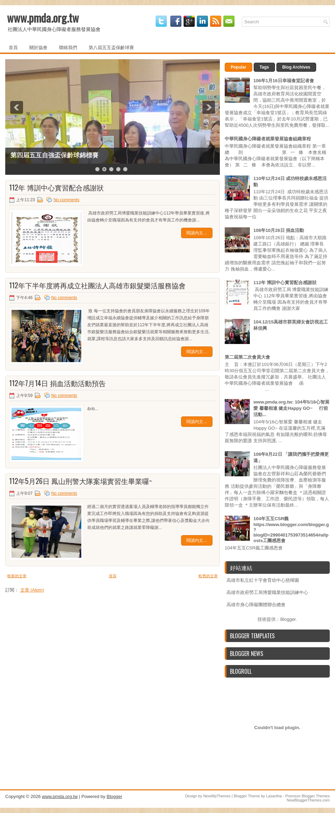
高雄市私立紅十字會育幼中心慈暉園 (262, 580)
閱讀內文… (196, 232)
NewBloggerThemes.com (308, 800)
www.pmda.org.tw (43, 17)
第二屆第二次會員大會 (247, 357)
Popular (238, 67)
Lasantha (274, 796)
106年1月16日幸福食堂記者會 (283, 80)
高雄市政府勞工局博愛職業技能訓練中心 (267, 592)
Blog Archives (296, 67)
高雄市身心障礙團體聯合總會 (255, 604)
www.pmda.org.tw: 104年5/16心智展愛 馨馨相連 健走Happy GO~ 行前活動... (291, 408)
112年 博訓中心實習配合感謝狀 (56, 187)
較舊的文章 (208, 576)
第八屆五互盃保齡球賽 (111, 47)
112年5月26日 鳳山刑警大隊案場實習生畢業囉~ (80, 480)
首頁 (13, 47)
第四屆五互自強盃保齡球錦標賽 (54, 155)
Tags (264, 67)
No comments (66, 199)
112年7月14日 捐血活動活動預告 (57, 383)
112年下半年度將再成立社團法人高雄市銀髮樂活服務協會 (97, 285)
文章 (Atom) (32, 590)
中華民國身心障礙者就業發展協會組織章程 (268, 138)
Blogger (288, 619)
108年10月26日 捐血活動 (278, 230)
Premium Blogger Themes (307, 796)
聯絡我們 (68, 47)
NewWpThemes (216, 796)
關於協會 (38, 47)
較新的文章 (17, 576)
